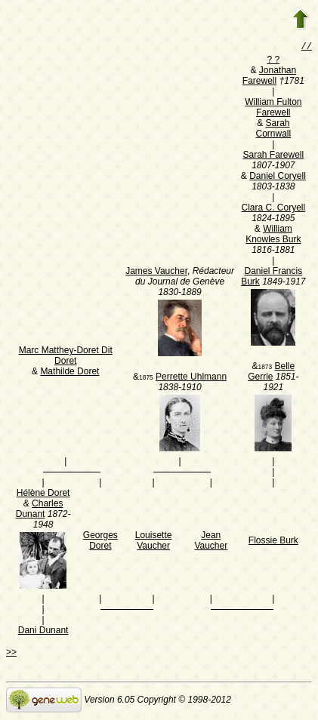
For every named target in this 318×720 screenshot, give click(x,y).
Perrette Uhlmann (191, 378)
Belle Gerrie (271, 372)
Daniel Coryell (277, 177)
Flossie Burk (273, 542)
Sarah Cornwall (273, 129)
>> (11, 653)
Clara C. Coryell (273, 209)
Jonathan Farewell (269, 77)
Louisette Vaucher (153, 541)
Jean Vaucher (210, 541)
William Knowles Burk (273, 235)
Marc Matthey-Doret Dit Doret (66, 357)
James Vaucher (156, 272)
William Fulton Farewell (273, 108)
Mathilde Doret (69, 373)
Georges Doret (100, 541)
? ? (273, 61)
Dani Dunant (43, 631)
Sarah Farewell (273, 156)
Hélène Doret (43, 494)
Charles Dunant (39, 510)
